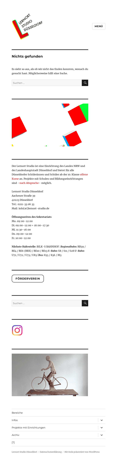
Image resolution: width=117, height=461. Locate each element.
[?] (13, 442)
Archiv (15, 435)
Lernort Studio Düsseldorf (24, 452)
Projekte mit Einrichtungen (28, 427)
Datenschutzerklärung (51, 452)
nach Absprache (29, 182)
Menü (99, 26)
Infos (15, 420)
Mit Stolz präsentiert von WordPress (82, 452)
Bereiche (17, 412)
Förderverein (28, 278)
